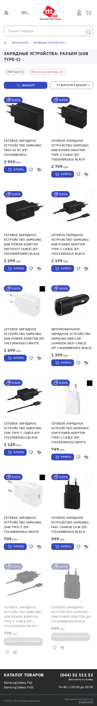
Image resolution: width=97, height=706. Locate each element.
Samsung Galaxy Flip (18, 682)
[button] (25, 116)
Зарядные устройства (49, 42)
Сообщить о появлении (23, 641)
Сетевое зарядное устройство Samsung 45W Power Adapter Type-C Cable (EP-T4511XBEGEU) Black (69, 244)
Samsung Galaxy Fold (18, 687)
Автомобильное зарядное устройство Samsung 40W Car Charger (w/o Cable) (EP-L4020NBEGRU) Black (71, 338)
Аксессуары (20, 42)
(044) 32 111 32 (76, 674)
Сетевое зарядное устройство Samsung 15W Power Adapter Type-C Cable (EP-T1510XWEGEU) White (69, 432)
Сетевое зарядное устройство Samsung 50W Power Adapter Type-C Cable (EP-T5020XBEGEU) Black (69, 150)
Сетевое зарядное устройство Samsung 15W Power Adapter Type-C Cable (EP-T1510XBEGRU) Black (22, 616)
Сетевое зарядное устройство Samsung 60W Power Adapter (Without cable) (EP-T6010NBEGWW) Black (22, 244)
